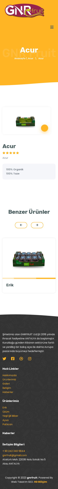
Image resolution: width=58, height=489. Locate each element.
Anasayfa (19, 58)
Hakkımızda (9, 375)
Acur (30, 58)
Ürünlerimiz (9, 379)
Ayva (5, 420)
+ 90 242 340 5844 (13, 451)
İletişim (6, 388)
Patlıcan (7, 424)
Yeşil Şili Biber (10, 416)
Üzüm (5, 411)
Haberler (7, 392)
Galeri (6, 383)
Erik (10, 285)
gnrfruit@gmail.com (14, 455)
